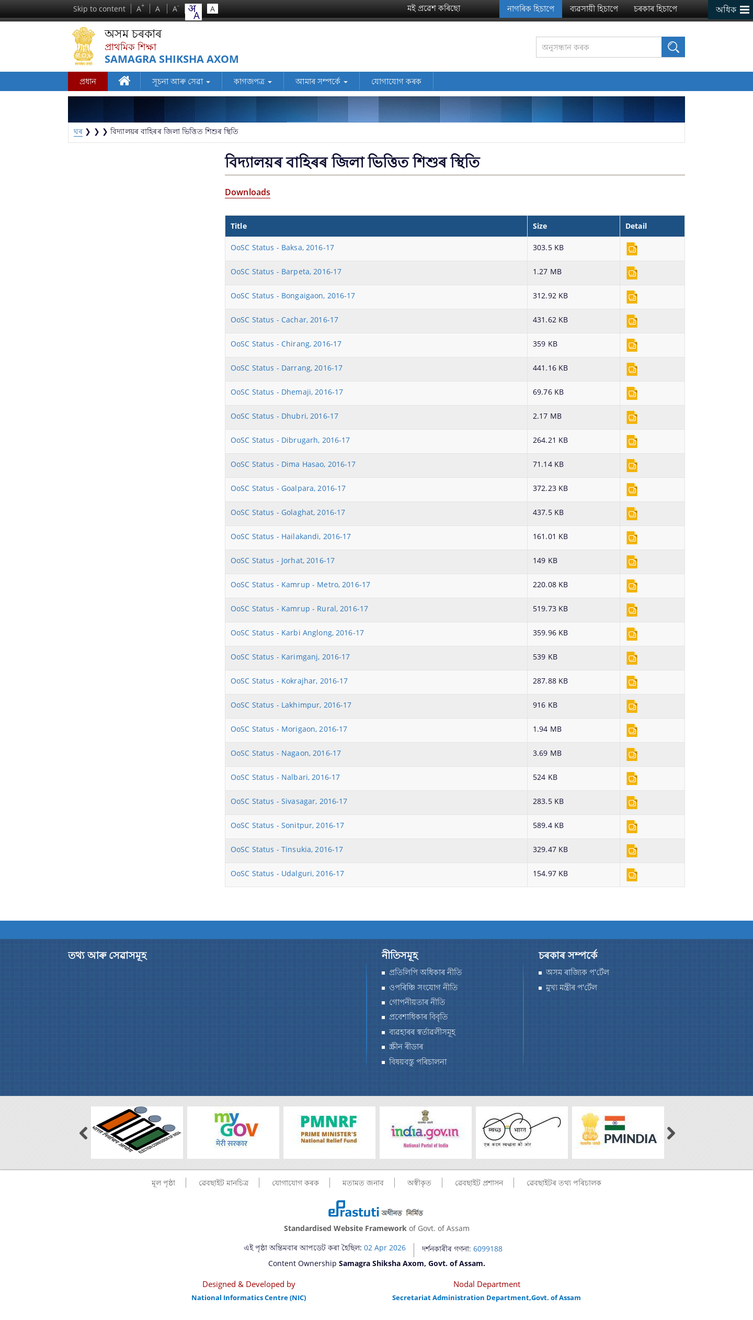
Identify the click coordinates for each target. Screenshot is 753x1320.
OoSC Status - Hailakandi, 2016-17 (291, 536)
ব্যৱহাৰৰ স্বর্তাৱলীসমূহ (422, 1031)
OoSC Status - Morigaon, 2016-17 (289, 729)
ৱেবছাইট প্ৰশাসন (479, 1183)
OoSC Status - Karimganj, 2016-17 (290, 657)
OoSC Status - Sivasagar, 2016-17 (289, 801)
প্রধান (87, 81)
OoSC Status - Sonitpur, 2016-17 (287, 825)
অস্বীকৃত (419, 1183)
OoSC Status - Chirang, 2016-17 (286, 344)
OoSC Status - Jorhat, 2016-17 (283, 560)
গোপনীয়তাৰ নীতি (417, 1002)
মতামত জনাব (363, 1183)
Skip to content (99, 9)
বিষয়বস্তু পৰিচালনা (418, 1061)
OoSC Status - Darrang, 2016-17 (287, 368)
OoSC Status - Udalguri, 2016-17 (287, 873)
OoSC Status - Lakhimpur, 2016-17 (291, 705)
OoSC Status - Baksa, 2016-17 (282, 247)
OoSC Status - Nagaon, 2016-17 (286, 753)
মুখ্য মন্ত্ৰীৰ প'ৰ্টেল (571, 987)
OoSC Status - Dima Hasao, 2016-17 (293, 464)
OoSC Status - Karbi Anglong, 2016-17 (297, 632)
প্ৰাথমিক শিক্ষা (130, 46)
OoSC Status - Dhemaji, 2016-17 (287, 392)
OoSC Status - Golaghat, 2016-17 (288, 512)
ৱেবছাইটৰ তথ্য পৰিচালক (564, 1183)
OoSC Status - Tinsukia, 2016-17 (287, 849)
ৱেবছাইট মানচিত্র (223, 1183)
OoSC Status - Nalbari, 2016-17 (285, 777)
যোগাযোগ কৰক (396, 81)
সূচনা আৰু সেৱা (181, 81)
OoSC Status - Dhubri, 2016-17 (284, 416)
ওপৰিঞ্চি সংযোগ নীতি (423, 987)
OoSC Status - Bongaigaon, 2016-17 (293, 295)
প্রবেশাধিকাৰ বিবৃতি (418, 1016)
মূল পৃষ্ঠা (163, 1183)
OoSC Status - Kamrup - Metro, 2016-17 (300, 584)
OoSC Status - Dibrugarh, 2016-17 (290, 440)
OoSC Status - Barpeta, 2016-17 (286, 271)
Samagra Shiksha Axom (172, 59)
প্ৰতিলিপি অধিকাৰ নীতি (425, 972)
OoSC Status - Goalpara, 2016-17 (288, 488)
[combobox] (193, 12)
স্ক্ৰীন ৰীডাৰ (406, 1046)
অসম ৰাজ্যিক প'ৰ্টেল (577, 972)
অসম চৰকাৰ (133, 33)
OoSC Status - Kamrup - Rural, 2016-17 (299, 608)
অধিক (726, 9)
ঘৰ (125, 82)
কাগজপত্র (253, 81)
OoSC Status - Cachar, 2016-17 (284, 320)
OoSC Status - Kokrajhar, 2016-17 (289, 681)
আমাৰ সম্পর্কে (321, 81)
